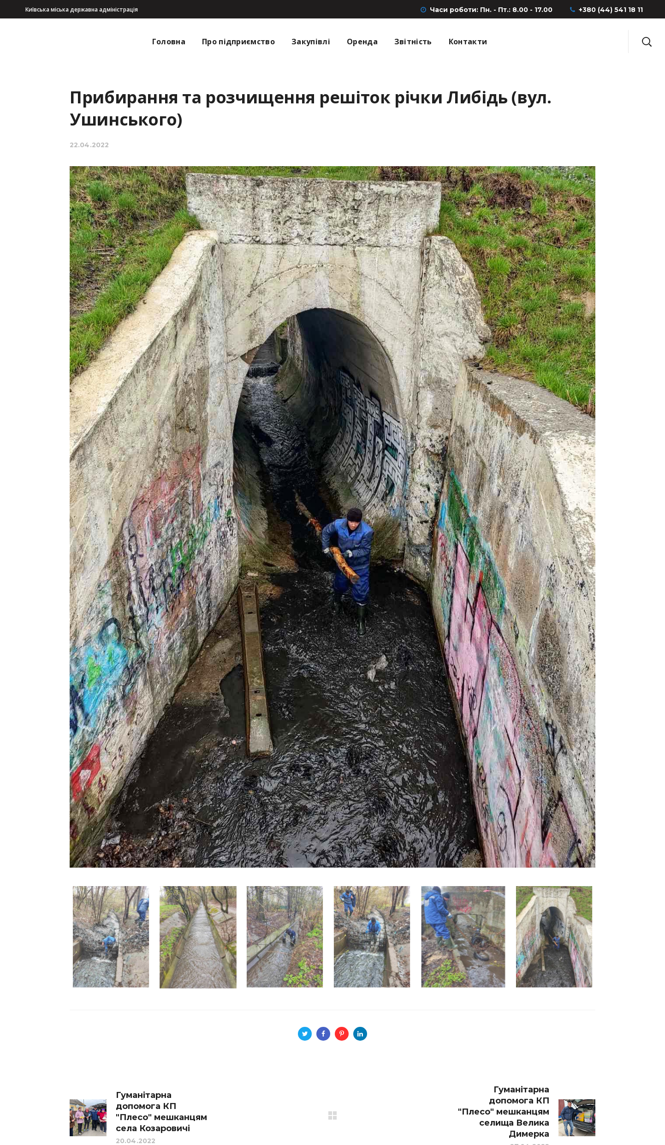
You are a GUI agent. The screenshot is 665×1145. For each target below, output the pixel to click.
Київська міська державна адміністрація (81, 9)
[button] (646, 41)
